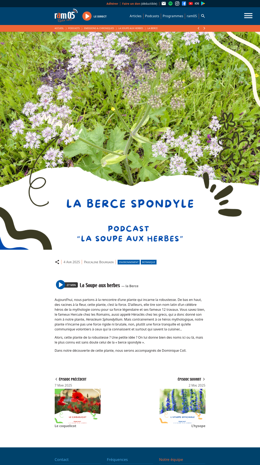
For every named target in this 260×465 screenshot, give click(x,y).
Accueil (59, 28)
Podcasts (152, 16)
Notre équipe (171, 459)
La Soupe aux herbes (130, 28)
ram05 (192, 16)
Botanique (148, 262)
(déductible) (139, 4)
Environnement (129, 262)
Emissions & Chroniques (99, 28)
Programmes (173, 16)
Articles (136, 16)
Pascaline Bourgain (99, 262)
